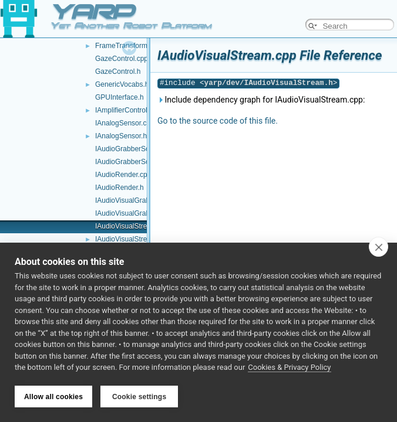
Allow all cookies (53, 397)
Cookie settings (139, 397)
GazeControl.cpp (121, 59)
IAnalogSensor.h (121, 136)
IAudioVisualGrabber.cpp (134, 200)
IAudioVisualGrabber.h (130, 213)
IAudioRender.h (119, 187)
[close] (378, 248)
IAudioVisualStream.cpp (132, 226)
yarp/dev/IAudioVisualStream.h (268, 83)
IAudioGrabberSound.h (131, 162)
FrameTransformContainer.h (139, 46)
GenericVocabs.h (122, 84)
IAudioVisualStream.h (129, 239)
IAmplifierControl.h (124, 110)
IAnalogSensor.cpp (124, 123)
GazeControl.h (117, 71)
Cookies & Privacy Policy (289, 368)
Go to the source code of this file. (217, 120)
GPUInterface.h (119, 97)
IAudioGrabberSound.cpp (134, 149)
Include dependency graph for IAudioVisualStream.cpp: (261, 99)
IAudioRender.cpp (123, 175)
